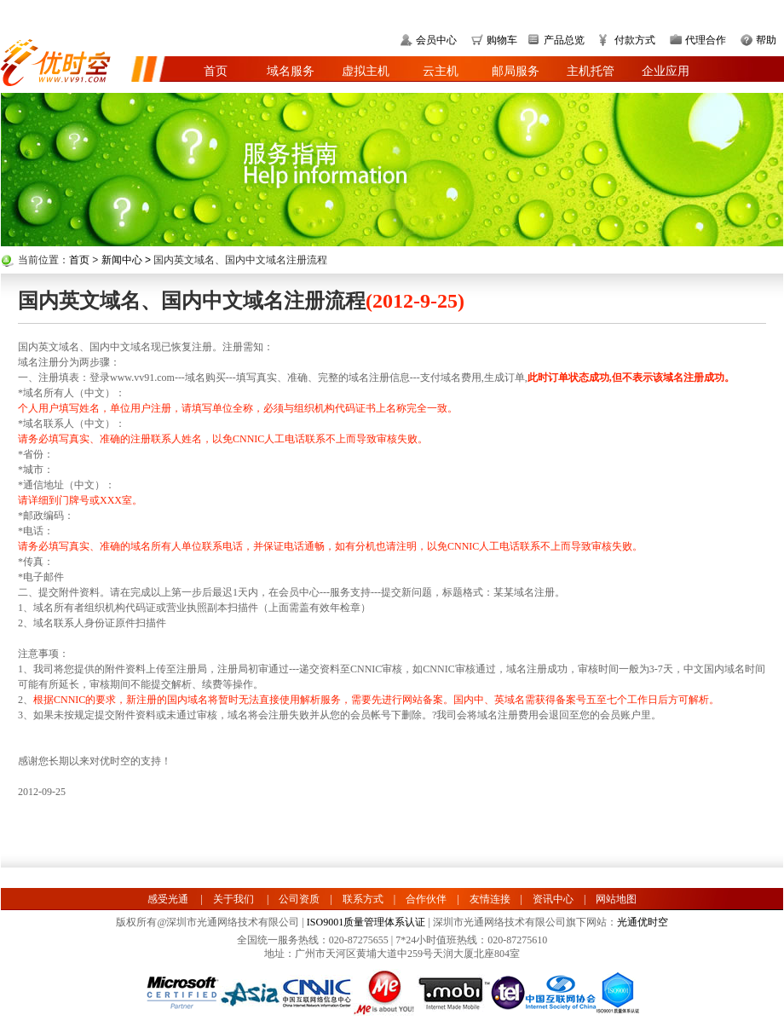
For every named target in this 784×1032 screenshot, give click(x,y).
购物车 (502, 40)
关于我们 (233, 899)
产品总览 (564, 40)
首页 (216, 71)
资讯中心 (553, 899)
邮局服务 (515, 71)
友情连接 (490, 899)
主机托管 (590, 71)
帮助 (766, 40)
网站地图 (616, 899)
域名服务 (290, 71)
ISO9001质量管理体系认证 (366, 922)
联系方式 (363, 899)
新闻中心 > (127, 260)
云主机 (440, 71)
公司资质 (299, 899)
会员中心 (436, 40)
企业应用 (665, 71)
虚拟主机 (365, 71)
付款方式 (634, 40)
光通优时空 (642, 922)
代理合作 (705, 40)
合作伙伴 (426, 899)
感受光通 (167, 899)
